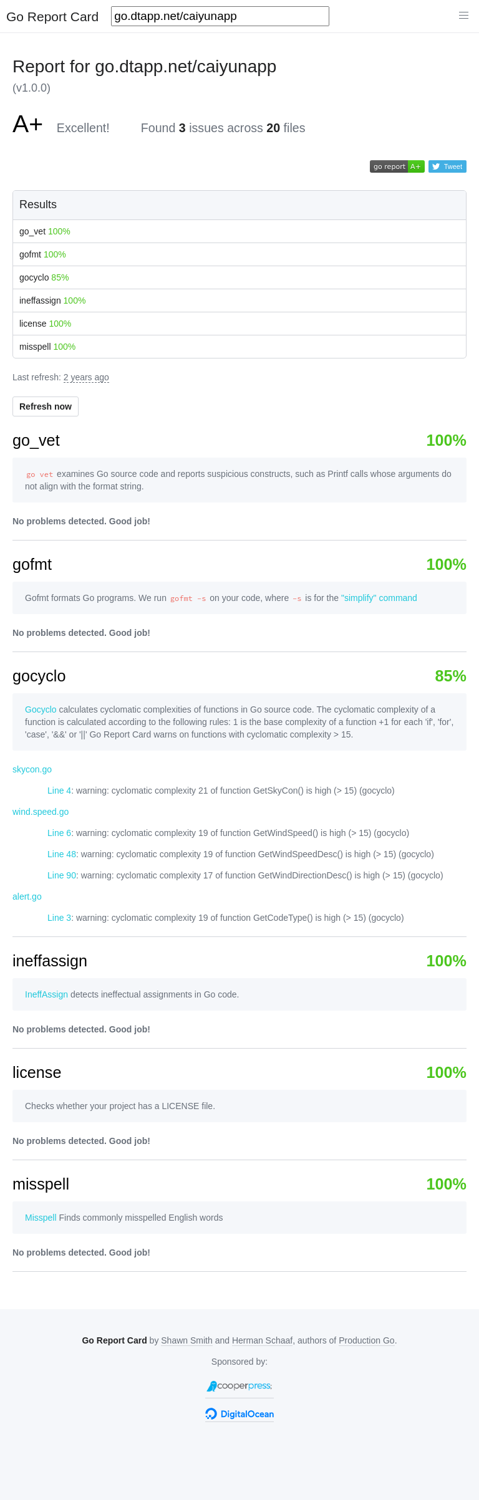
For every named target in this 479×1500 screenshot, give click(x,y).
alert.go (27, 896)
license (45, 324)
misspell (47, 347)
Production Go (367, 1340)
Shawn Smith (186, 1340)
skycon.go (32, 769)
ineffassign (52, 300)
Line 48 (61, 854)
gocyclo (44, 277)
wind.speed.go (40, 812)
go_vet (44, 231)
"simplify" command (379, 598)
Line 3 (59, 918)
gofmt (42, 254)
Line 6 (59, 833)
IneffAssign (46, 994)
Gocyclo (41, 709)
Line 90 (61, 875)
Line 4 (59, 791)
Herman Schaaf (262, 1340)
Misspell (41, 1218)
